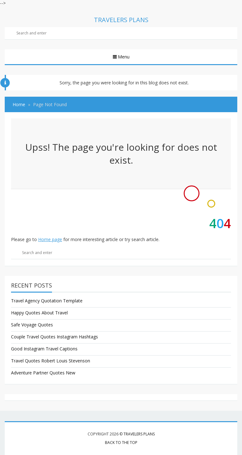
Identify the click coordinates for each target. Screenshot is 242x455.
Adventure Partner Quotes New (43, 373)
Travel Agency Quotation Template (47, 301)
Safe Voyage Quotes (32, 325)
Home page (50, 239)
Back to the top (121, 442)
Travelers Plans (139, 434)
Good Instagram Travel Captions (44, 349)
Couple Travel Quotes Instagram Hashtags (54, 337)
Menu (123, 57)
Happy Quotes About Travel (39, 313)
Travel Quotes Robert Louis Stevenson (50, 361)
